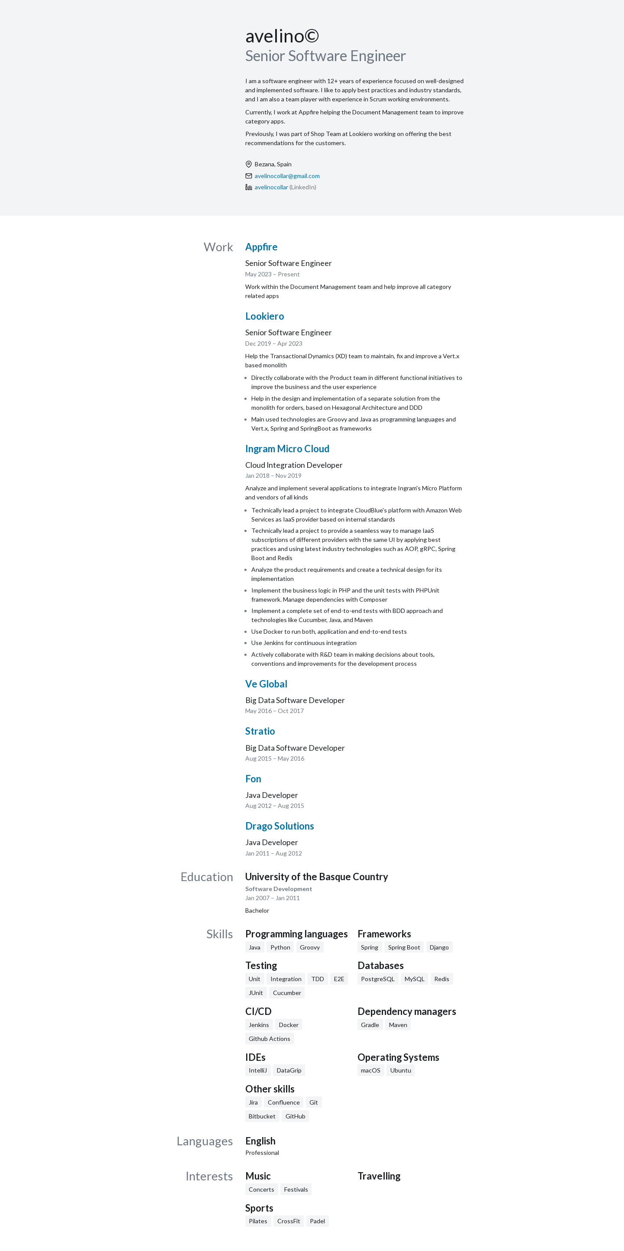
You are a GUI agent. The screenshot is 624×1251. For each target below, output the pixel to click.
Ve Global (266, 684)
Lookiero (264, 316)
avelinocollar (271, 187)
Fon (253, 778)
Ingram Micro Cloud (287, 448)
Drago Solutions (279, 826)
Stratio (260, 731)
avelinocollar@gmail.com (287, 175)
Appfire (261, 247)
